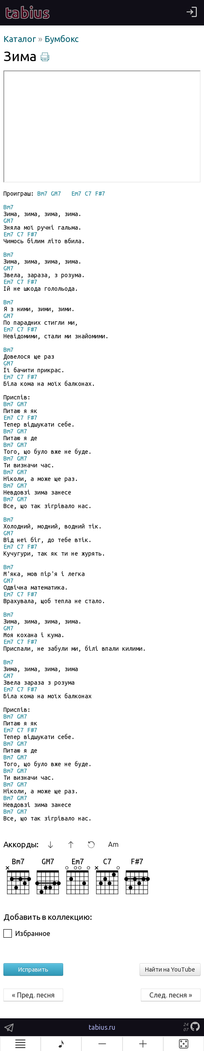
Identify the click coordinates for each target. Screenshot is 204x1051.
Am (113, 844)
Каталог (20, 39)
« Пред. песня (33, 995)
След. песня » (170, 995)
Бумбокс (61, 39)
